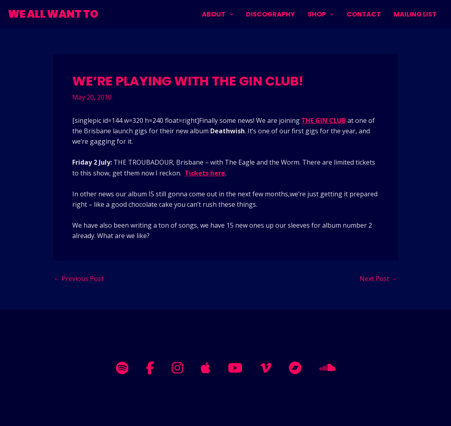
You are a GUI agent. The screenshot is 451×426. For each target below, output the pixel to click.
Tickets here (205, 173)
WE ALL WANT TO (53, 14)
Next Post (378, 278)
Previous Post (79, 278)
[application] (230, 14)
